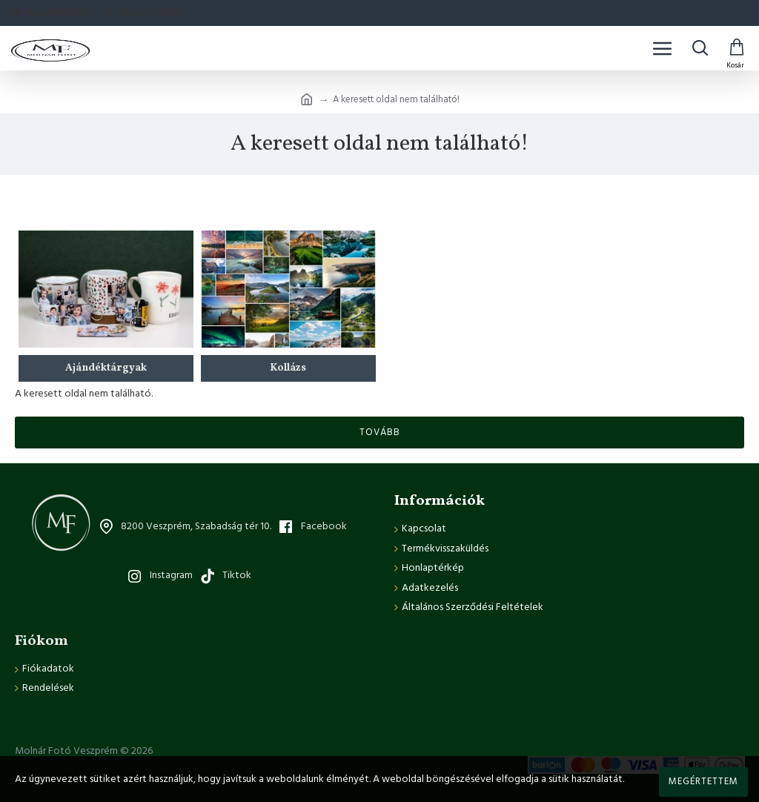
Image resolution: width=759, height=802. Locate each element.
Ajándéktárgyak (106, 368)
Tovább (379, 432)
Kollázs (288, 368)
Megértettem (703, 781)
